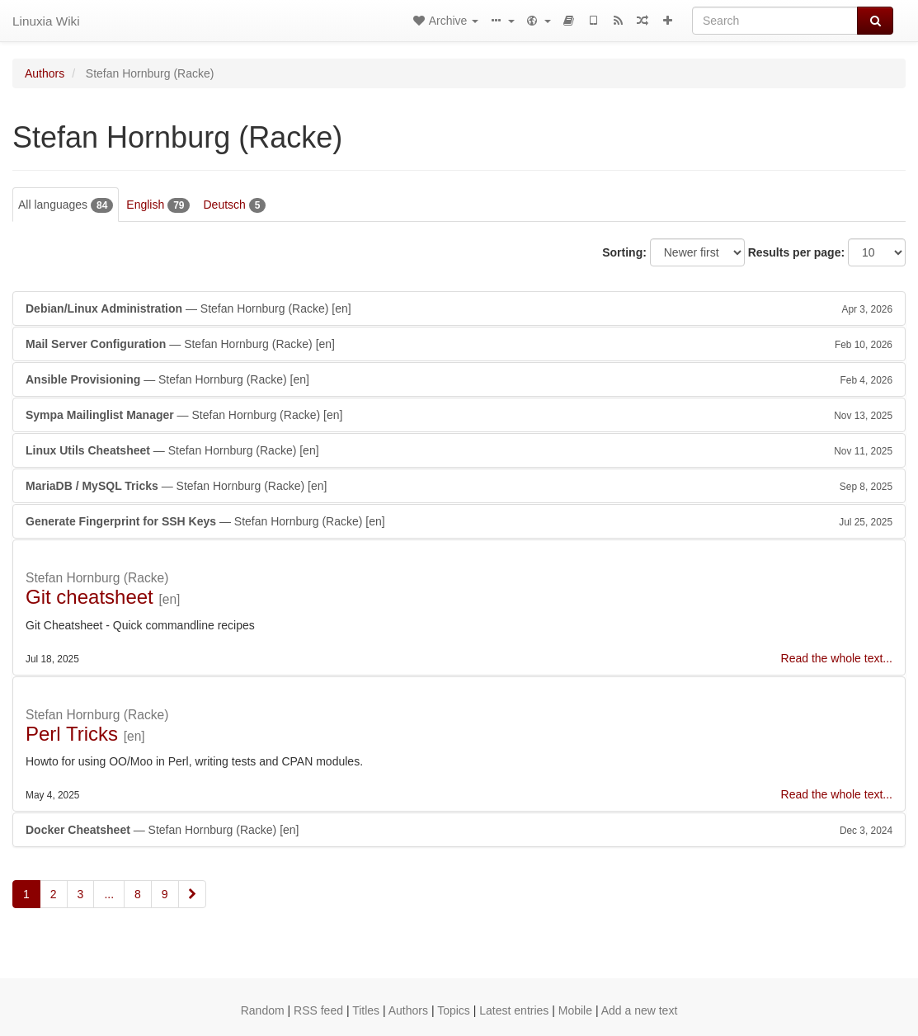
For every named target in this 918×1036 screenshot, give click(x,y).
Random (263, 1010)
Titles (365, 1010)
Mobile (575, 1010)
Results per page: (796, 252)
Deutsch (234, 205)
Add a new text (639, 1010)
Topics (453, 1010)
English (158, 205)
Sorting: (624, 252)
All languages (65, 205)
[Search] (775, 21)
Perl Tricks (72, 734)
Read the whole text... (836, 658)
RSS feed (318, 1010)
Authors (44, 73)
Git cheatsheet (89, 597)
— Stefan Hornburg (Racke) (459, 308)
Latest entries (513, 1010)
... (109, 894)
